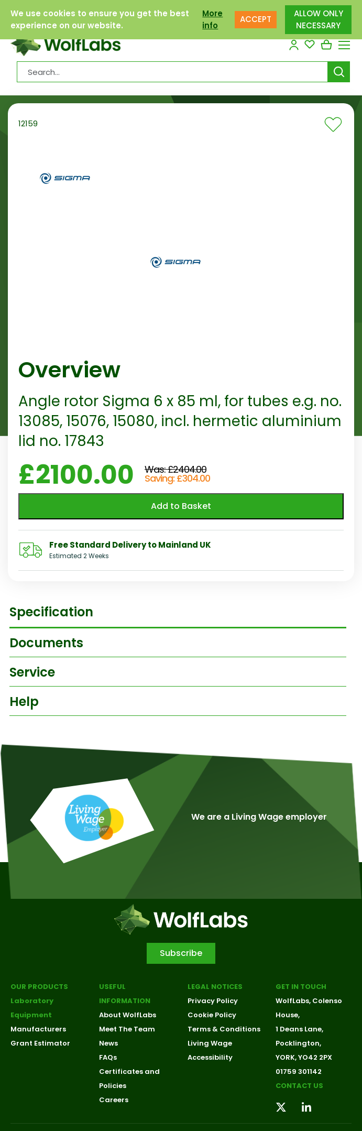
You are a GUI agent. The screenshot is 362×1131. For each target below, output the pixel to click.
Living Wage (210, 1043)
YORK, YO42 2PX (304, 1057)
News (108, 1043)
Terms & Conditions (224, 1029)
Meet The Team (127, 1029)
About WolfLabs (127, 1015)
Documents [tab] (46, 642)
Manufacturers (38, 1029)
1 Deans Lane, (299, 1029)
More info (212, 19)
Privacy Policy (213, 1001)
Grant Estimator (40, 1043)
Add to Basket (181, 506)
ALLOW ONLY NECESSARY (318, 19)
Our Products (39, 987)
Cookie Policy (212, 1015)
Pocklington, (298, 1043)
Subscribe (181, 953)
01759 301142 (299, 1071)
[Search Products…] (172, 71)
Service (32, 672)
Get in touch (301, 987)
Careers (113, 1100)
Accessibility (210, 1057)
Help (24, 701)
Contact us (299, 1086)
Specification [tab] (51, 612)
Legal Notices (215, 987)
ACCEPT (255, 19)
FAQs (108, 1057)
